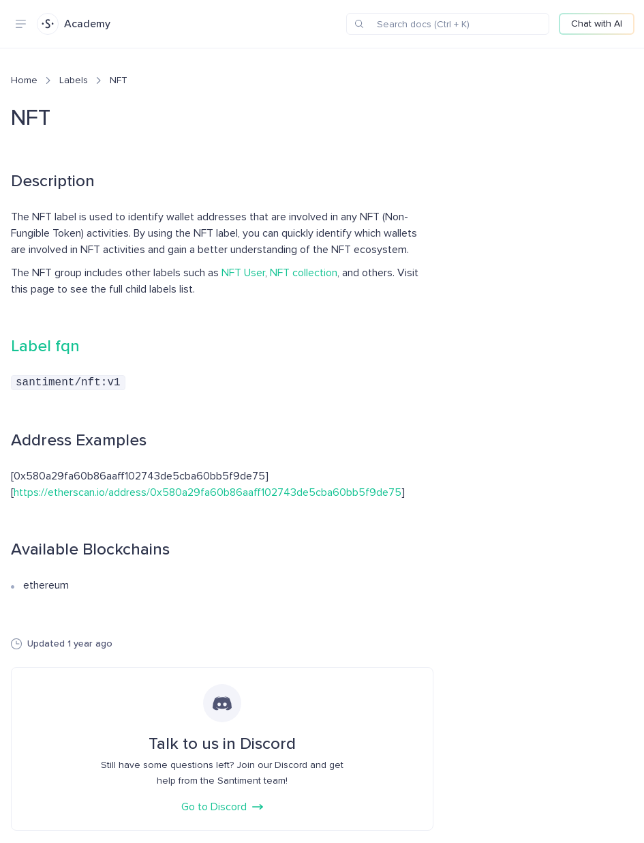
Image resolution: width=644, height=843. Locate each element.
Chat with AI (596, 23)
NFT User (243, 273)
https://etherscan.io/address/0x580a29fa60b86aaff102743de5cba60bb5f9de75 (207, 491)
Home (24, 80)
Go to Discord (222, 805)
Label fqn (45, 346)
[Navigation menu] (20, 24)
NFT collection (303, 273)
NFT (118, 80)
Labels (73, 80)
